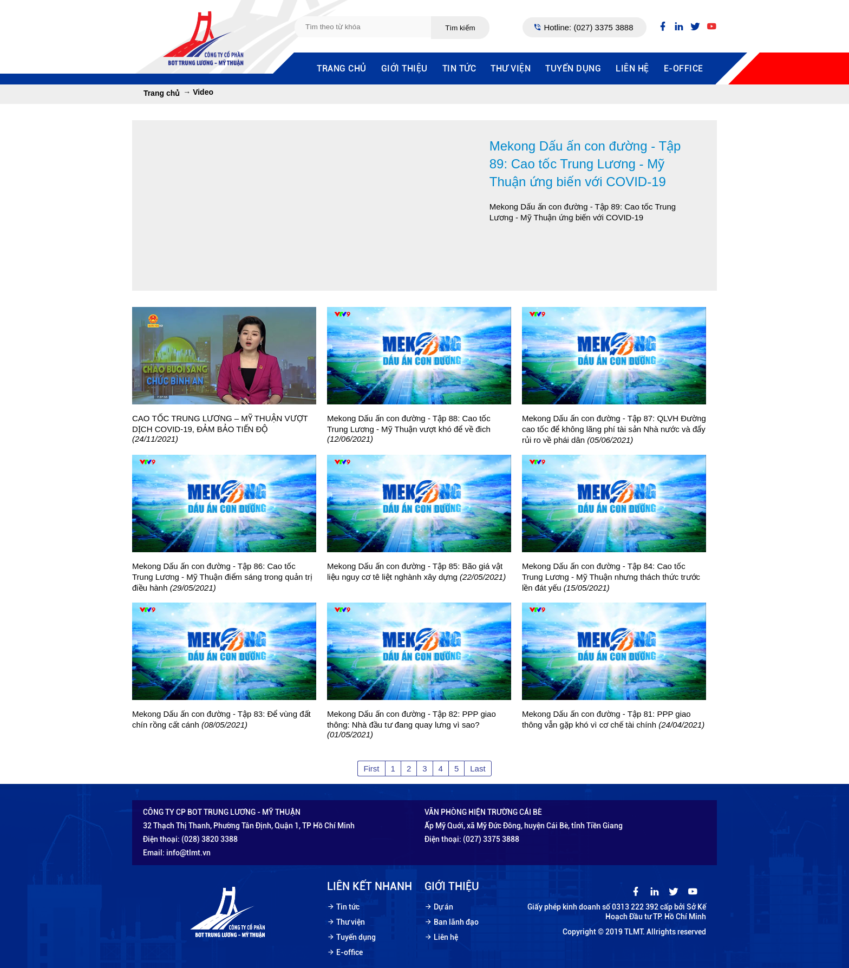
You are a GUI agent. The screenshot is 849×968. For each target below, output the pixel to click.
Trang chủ (342, 68)
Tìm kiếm (460, 28)
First (371, 768)
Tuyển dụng (573, 68)
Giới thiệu (404, 68)
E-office (683, 68)
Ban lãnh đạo (456, 922)
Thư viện (511, 68)
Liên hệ (632, 68)
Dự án (443, 906)
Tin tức (459, 68)
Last (477, 768)
